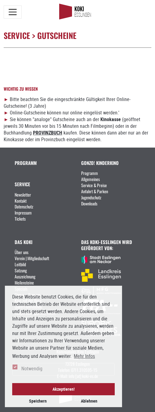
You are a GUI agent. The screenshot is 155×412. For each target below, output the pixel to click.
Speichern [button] (38, 401)
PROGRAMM (26, 162)
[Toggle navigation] (13, 12)
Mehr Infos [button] (84, 356)
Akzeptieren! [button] (63, 389)
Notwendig (31, 368)
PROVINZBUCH (47, 132)
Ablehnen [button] (89, 401)
